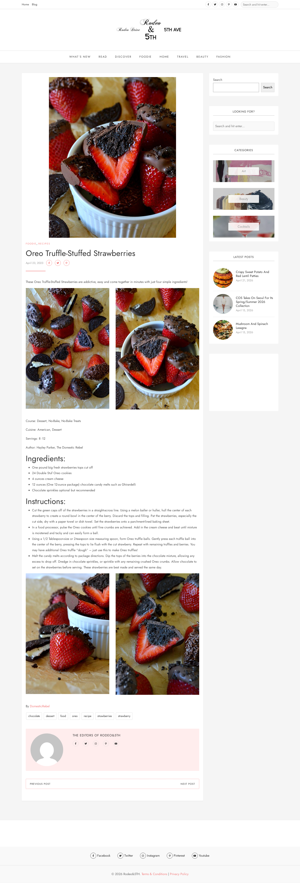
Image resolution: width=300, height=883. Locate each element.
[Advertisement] (243, 383)
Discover (123, 57)
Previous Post (40, 785)
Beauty (243, 199)
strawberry (124, 717)
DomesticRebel (40, 706)
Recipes (44, 244)
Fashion (223, 57)
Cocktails (244, 227)
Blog (34, 4)
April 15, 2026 (244, 311)
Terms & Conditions (154, 874)
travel (183, 57)
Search (217, 80)
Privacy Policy (179, 874)
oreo (75, 717)
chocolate (34, 717)
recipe (87, 717)
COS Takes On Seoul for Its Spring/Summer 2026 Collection (254, 302)
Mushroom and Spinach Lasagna (252, 326)
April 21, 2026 (244, 281)
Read (103, 57)
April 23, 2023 (34, 263)
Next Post (188, 785)
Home (25, 4)
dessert (50, 717)
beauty (202, 57)
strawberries (104, 717)
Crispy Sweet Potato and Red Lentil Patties (252, 274)
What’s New (80, 57)
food (63, 717)
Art (244, 171)
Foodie (145, 57)
